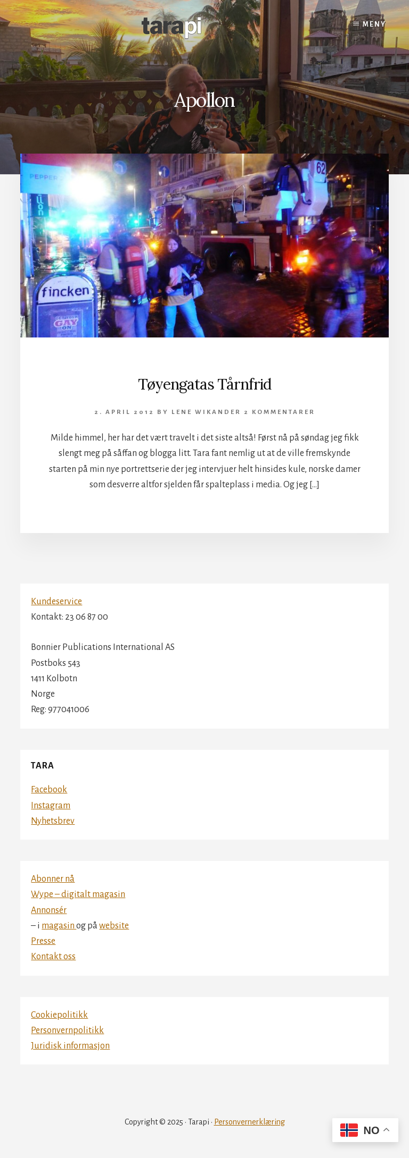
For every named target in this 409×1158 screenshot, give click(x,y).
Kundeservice (56, 601)
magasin (59, 926)
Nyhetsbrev (53, 821)
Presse (43, 941)
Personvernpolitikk (67, 1030)
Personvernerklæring (249, 1122)
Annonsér (49, 910)
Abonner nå (53, 879)
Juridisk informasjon (70, 1046)
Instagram (50, 805)
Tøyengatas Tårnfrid (204, 384)
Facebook (49, 789)
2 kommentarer (279, 412)
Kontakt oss (53, 956)
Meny (374, 24)
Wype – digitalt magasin (78, 894)
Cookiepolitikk (59, 1015)
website (114, 926)
